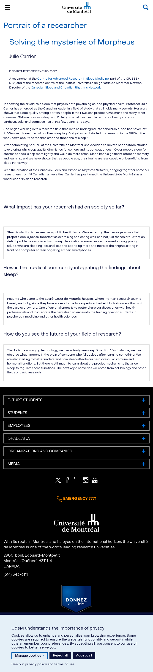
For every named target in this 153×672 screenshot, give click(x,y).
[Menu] (7, 7)
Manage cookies (29, 656)
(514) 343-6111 (15, 574)
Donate (76, 599)
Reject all (60, 655)
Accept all (84, 655)
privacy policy (36, 664)
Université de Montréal (76, 12)
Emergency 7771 (76, 499)
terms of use (64, 664)
